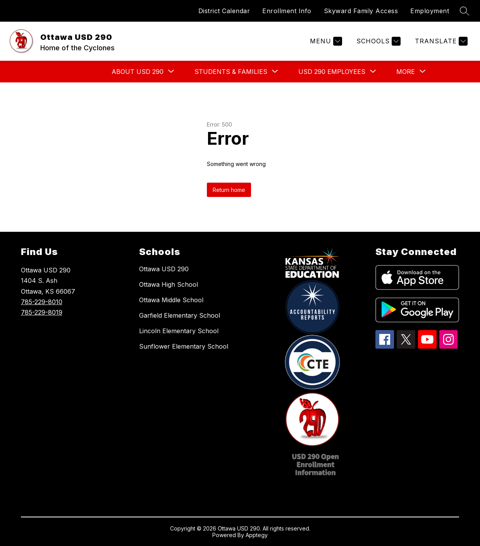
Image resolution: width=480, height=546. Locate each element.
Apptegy (257, 535)
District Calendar (224, 11)
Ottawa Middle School (171, 300)
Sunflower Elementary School (183, 346)
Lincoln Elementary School (178, 331)
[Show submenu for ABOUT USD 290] (137, 71)
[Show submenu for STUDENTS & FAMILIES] (230, 71)
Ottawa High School (168, 284)
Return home (229, 190)
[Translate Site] (440, 41)
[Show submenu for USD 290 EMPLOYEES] (331, 71)
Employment (429, 11)
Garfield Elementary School (179, 315)
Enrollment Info (286, 11)
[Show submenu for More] (405, 71)
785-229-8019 (41, 312)
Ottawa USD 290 (164, 269)
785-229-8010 (41, 302)
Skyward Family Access (361, 11)
